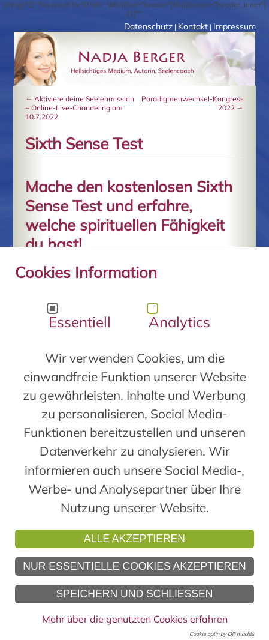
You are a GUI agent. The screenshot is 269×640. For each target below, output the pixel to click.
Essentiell (80, 322)
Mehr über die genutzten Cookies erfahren (135, 619)
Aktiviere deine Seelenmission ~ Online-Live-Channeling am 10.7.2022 (79, 107)
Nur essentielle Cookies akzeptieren (134, 566)
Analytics (179, 322)
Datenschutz (148, 26)
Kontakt (193, 26)
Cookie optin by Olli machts (221, 633)
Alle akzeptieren (134, 539)
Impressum (234, 26)
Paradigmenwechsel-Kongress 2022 (192, 103)
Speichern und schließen (134, 594)
